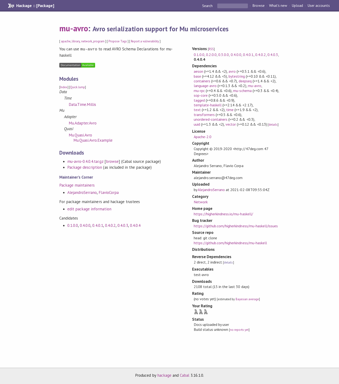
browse (112, 161)
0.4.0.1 (97, 225)
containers (202, 81)
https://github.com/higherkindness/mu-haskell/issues (236, 226)
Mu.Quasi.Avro (80, 134)
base (197, 76)
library (76, 41)
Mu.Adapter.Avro (83, 122)
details (273, 125)
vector (231, 124)
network (86, 41)
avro (232, 71)
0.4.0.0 (85, 225)
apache (66, 41)
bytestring (237, 76)
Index (64, 87)
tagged (199, 100)
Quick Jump (77, 87)
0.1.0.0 (72, 225)
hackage (164, 375)
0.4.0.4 (135, 225)
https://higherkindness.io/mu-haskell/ (223, 214)
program (99, 41)
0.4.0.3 (122, 225)
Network (201, 202)
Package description (84, 166)
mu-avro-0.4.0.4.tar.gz (85, 161)
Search (208, 5)
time (230, 109)
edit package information (89, 208)
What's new (278, 5)
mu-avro (73, 28)
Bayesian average (247, 299)
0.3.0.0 (223, 54)
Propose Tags (118, 41)
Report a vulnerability (145, 41)
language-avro (205, 85)
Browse (258, 5)
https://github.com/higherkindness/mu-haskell (230, 242)
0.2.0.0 (211, 54)
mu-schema (242, 90)
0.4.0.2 (110, 225)
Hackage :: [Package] (35, 6)
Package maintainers (77, 184)
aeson (198, 71)
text (197, 109)
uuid (197, 124)
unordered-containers (210, 119)
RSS (211, 49)
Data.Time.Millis (82, 104)
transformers (204, 114)
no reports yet (239, 330)
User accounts (318, 5)
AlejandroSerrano (82, 192)
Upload (297, 5)
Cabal (184, 375)
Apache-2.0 (202, 136)
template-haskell (208, 105)
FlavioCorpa (108, 192)
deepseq (245, 81)
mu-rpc (199, 90)
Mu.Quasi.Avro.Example (93, 139)
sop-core (201, 95)
